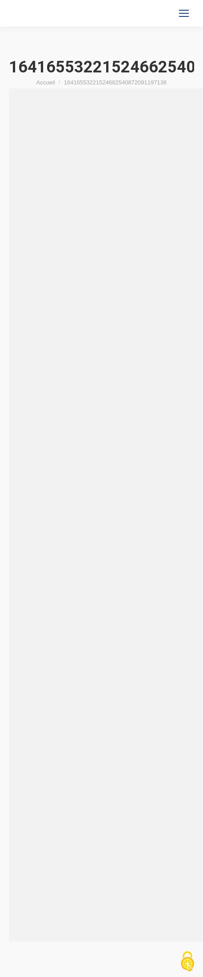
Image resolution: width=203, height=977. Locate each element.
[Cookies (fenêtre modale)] (187, 962)
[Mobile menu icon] (184, 13)
